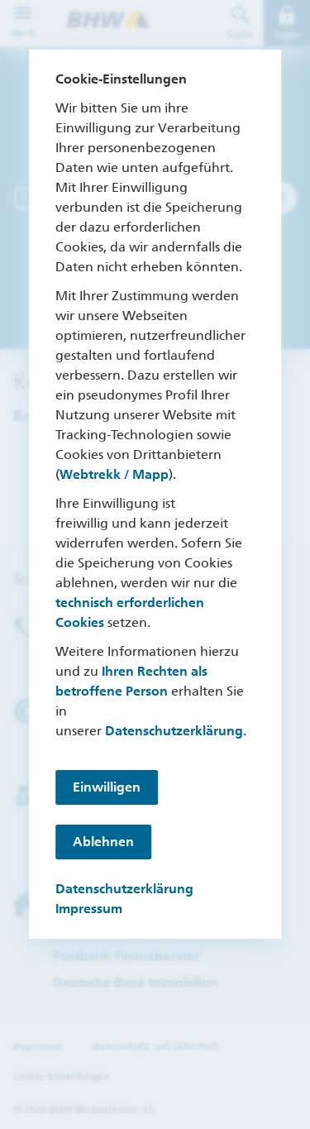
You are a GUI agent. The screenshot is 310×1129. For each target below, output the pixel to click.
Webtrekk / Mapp (114, 474)
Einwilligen (107, 787)
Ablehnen (103, 841)
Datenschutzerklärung (174, 731)
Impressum (88, 908)
